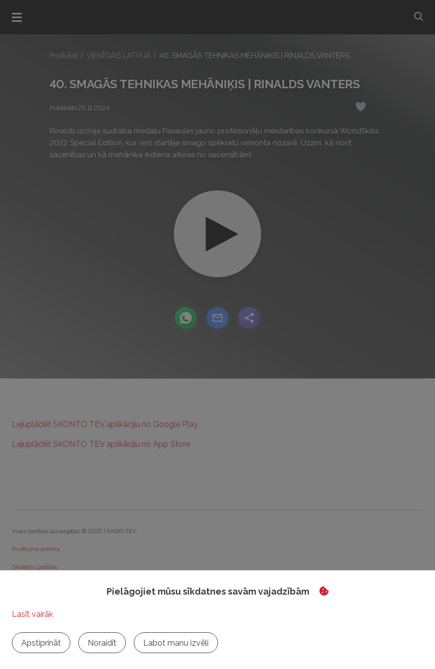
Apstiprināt (41, 643)
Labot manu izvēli (176, 643)
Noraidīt (102, 643)
